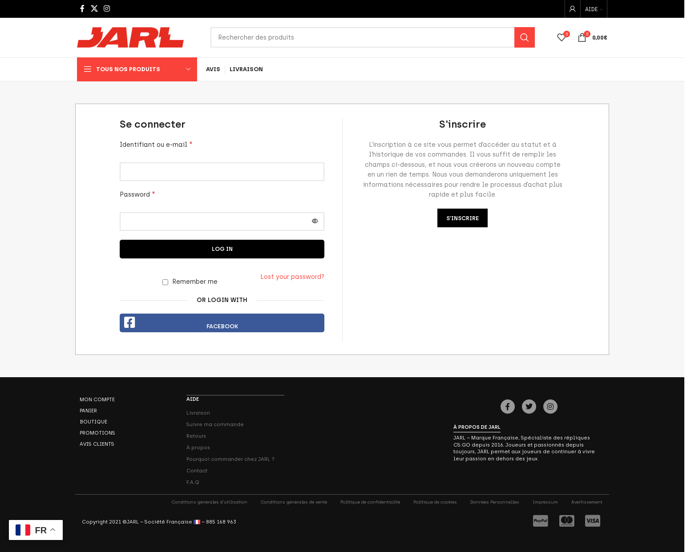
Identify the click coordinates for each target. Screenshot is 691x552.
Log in (222, 249)
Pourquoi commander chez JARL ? (230, 459)
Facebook (222, 326)
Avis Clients (97, 444)
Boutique (93, 422)
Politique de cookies (435, 502)
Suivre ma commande (215, 424)
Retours (196, 436)
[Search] (372, 38)
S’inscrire (462, 218)
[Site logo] (130, 37)
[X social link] (94, 9)
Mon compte (97, 400)
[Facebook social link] (82, 9)
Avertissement (586, 502)
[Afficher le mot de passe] (315, 222)
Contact (196, 470)
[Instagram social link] (107, 9)
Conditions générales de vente (294, 502)
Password (137, 194)
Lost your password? (292, 277)
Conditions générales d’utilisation (209, 502)
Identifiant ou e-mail (156, 145)
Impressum (545, 502)
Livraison (198, 413)
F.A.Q (192, 482)
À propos (198, 447)
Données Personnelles (494, 502)
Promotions (97, 433)
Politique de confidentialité (370, 502)
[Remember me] (165, 283)
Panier (88, 411)
